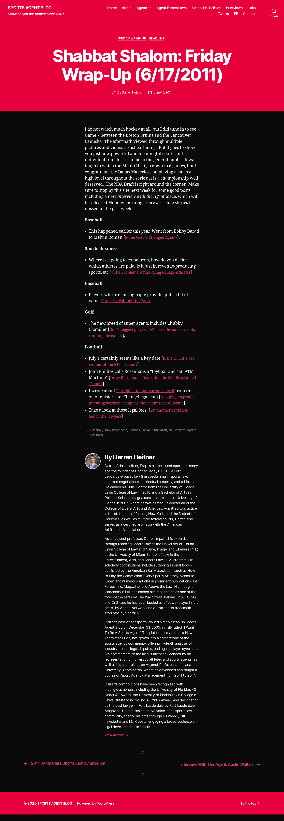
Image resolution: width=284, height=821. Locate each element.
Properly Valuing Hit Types (128, 308)
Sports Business (102, 442)
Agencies (143, 8)
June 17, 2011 (163, 93)
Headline (158, 39)
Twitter (223, 14)
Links (252, 8)
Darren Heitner (131, 93)
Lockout (149, 437)
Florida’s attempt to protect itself (148, 398)
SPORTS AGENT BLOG (32, 8)
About (127, 8)
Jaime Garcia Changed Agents (153, 238)
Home (112, 8)
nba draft (163, 437)
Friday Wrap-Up (132, 39)
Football (136, 437)
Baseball (96, 437)
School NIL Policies (206, 8)
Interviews (234, 8)
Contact (249, 14)
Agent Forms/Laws (171, 8)
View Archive (116, 742)
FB (236, 14)
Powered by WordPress (98, 810)
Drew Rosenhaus (116, 437)
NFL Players (180, 437)
